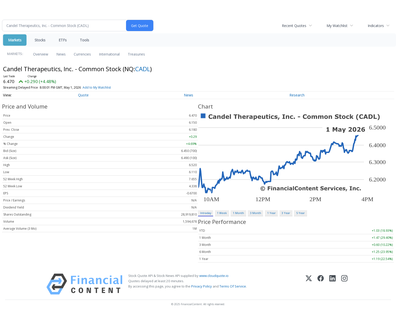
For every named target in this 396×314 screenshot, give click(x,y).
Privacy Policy (201, 286)
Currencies (82, 54)
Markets (14, 40)
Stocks (40, 40)
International (109, 54)
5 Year (300, 213)
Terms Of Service (232, 286)
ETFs (63, 40)
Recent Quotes (294, 25)
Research (297, 95)
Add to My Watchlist (97, 87)
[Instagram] (344, 284)
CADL (142, 69)
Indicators (376, 25)
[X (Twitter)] (309, 284)
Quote (83, 95)
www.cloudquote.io (214, 275)
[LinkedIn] (332, 284)
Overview (40, 54)
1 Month (238, 213)
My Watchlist (337, 25)
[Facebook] (320, 284)
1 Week (222, 213)
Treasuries (136, 54)
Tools (84, 40)
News (61, 54)
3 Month (255, 213)
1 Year (271, 213)
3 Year (286, 213)
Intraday (205, 213)
